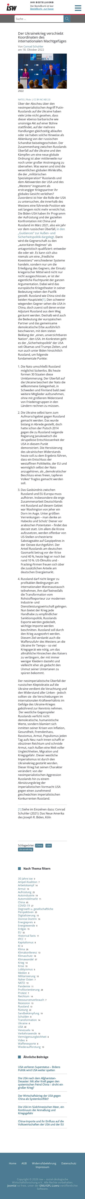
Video (21, 1040)
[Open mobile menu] (78, 8)
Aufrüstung (24, 892)
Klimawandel (26, 959)
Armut (22, 888)
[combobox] (39, 18)
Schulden (23, 1016)
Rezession (24, 1003)
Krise (21, 966)
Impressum (42, 1167)
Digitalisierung (26, 915)
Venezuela (24, 1030)
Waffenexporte (27, 1043)
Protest (22, 993)
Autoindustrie (26, 895)
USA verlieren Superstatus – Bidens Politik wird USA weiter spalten (39, 1068)
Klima (21, 949)
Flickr (28, 99)
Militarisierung (26, 976)
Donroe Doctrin (27, 919)
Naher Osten (25, 979)
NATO (21, 99)
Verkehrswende (27, 1033)
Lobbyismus (25, 969)
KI (19, 946)
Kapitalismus (25, 942)
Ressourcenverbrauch (31, 999)
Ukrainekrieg (25, 849)
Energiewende (26, 925)
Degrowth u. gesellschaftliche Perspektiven (35, 910)
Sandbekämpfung (28, 1013)
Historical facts (27, 935)
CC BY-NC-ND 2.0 (41, 99)
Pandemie (24, 986)
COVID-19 (24, 905)
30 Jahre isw (25, 878)
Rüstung (23, 1009)
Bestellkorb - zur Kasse (42, 8)
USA (49, 845)
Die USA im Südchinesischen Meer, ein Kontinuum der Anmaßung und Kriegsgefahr (41, 1110)
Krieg (21, 962)
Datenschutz (68, 1163)
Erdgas (22, 929)
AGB (24, 1163)
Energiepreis (25, 922)
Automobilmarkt (28, 898)
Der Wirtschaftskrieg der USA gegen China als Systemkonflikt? (39, 1097)
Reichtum (23, 996)
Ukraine (22, 1023)
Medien (22, 973)
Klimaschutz (25, 956)
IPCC (20, 939)
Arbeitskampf (26, 885)
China (39, 845)
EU (19, 932)
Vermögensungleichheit (32, 1036)
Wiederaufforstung (29, 1047)
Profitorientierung (29, 989)
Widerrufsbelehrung (44, 1163)
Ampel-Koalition (27, 882)
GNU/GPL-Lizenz (49, 1185)
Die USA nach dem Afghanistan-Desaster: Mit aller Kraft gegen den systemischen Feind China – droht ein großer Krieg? (40, 1082)
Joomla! (11, 1185)
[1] (43, 300)
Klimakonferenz (27, 952)
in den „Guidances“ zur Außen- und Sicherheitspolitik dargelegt (41, 233)
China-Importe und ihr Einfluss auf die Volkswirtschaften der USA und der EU (41, 1122)
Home (12, 1163)
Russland (23, 1006)
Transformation (27, 1020)
